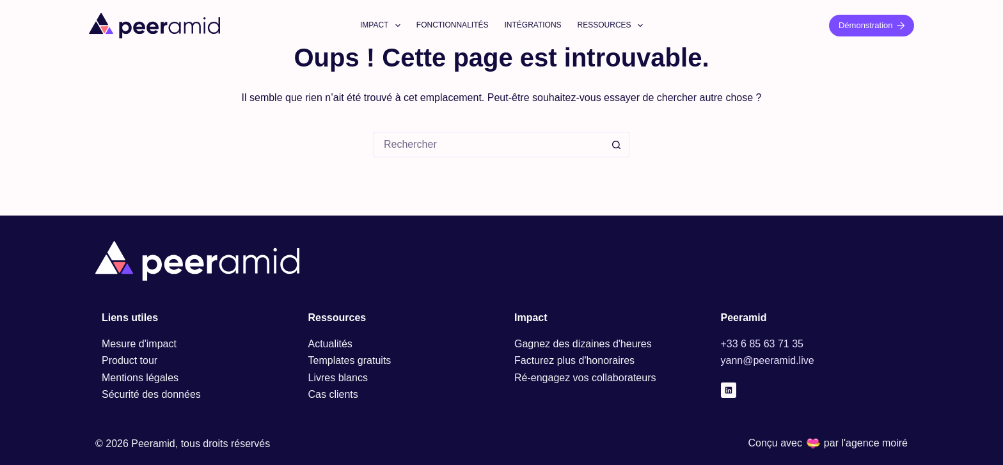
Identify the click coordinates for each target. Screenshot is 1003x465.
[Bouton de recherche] (616, 144)
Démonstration (871, 25)
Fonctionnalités (452, 24)
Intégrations (532, 24)
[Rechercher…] (489, 144)
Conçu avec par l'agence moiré (828, 442)
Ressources (613, 25)
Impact (383, 25)
